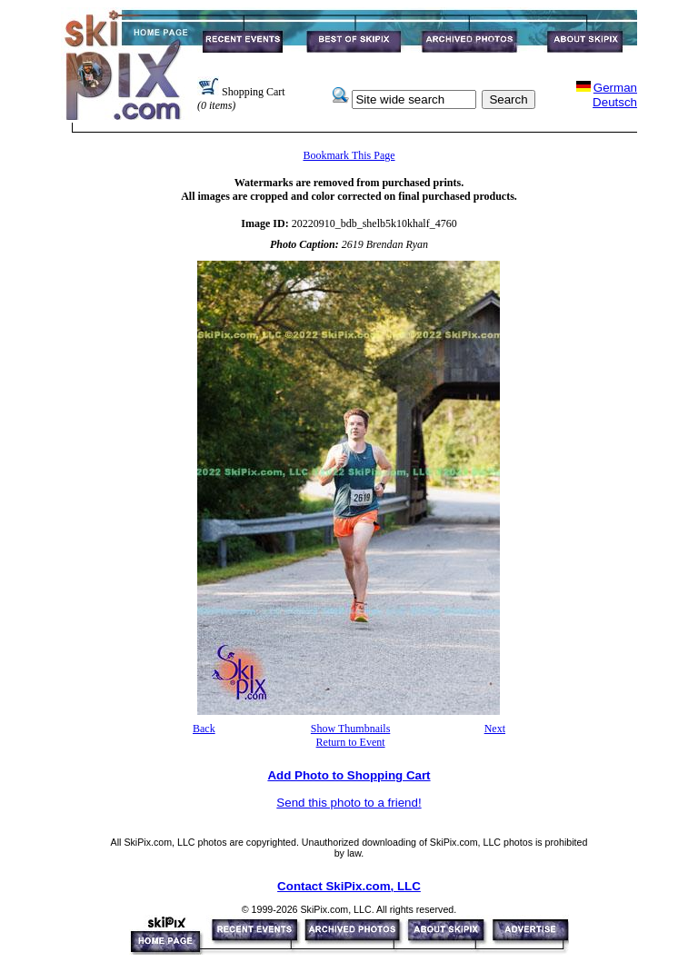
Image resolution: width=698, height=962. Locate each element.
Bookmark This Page (348, 155)
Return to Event (350, 742)
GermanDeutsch (615, 95)
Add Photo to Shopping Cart (348, 775)
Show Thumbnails (350, 728)
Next (494, 728)
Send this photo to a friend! (348, 802)
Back (204, 728)
